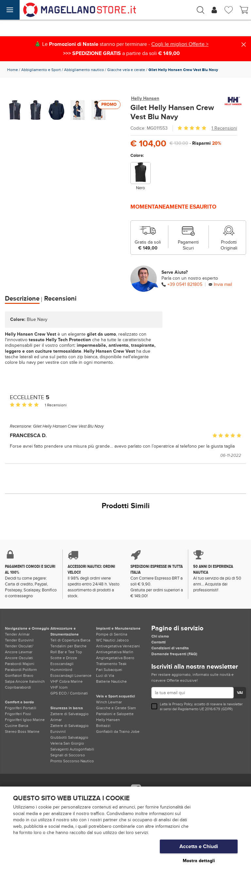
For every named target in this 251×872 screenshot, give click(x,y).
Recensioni (60, 299)
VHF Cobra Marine (66, 681)
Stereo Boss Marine (22, 731)
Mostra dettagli (199, 860)
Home (12, 69)
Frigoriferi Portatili (20, 708)
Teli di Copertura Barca (70, 640)
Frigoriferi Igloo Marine (25, 719)
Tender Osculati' (19, 646)
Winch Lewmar (109, 702)
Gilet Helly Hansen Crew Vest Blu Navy (68, 426)
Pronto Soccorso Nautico (72, 761)
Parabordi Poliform (21, 669)
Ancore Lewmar (18, 652)
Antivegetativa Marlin (114, 652)
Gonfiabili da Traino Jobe (118, 731)
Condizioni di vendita (170, 648)
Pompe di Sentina (111, 634)
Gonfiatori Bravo (19, 675)
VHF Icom (59, 687)
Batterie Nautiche (111, 681)
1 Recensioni (224, 128)
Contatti (158, 642)
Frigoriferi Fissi (18, 714)
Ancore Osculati (19, 658)
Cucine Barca (16, 725)
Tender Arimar (17, 634)
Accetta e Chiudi (198, 847)
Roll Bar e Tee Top (66, 652)
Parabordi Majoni (19, 663)
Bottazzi (103, 725)
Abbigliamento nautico (84, 69)
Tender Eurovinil (19, 640)
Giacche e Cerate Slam (116, 708)
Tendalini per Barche (68, 646)
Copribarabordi (18, 687)
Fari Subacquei (109, 669)
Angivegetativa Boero (115, 658)
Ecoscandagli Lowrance (71, 675)
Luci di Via (105, 675)
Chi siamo (160, 636)
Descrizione (22, 299)
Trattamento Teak (111, 663)
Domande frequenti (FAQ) (174, 654)
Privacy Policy (182, 704)
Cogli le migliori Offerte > (180, 44)
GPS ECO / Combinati (69, 693)
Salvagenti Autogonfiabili (72, 749)
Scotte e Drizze (63, 658)
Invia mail (223, 284)
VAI (240, 692)
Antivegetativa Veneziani (118, 646)
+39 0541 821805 (184, 284)
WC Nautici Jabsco (112, 640)
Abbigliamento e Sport (41, 69)
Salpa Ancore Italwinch (25, 681)
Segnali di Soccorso (67, 755)
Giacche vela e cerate (126, 69)
